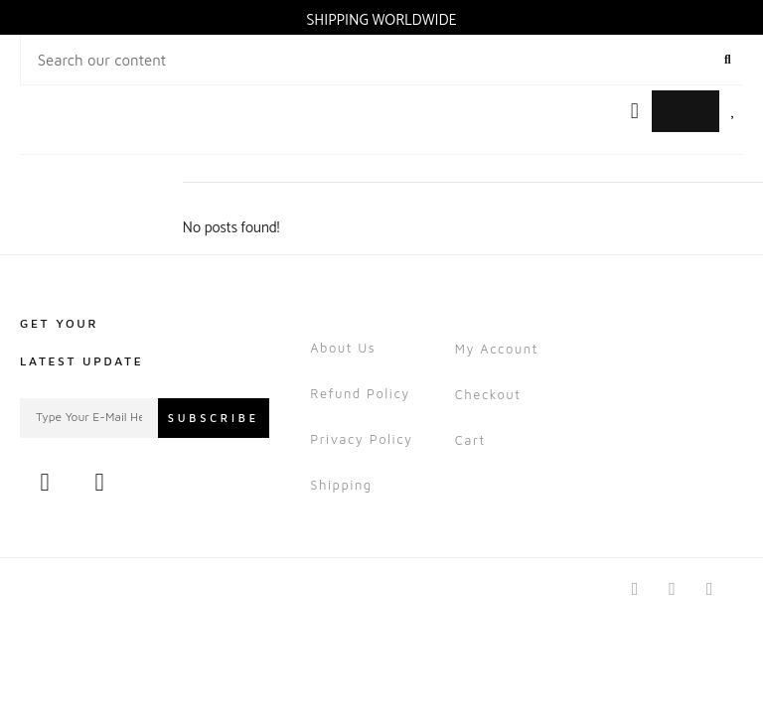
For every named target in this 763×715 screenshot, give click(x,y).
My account (496, 349)
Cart (470, 440)
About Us (343, 348)
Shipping (341, 485)
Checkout (488, 394)
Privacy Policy (361, 439)
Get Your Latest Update (81, 342)
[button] (634, 111)
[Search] (727, 59)
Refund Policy (360, 393)
